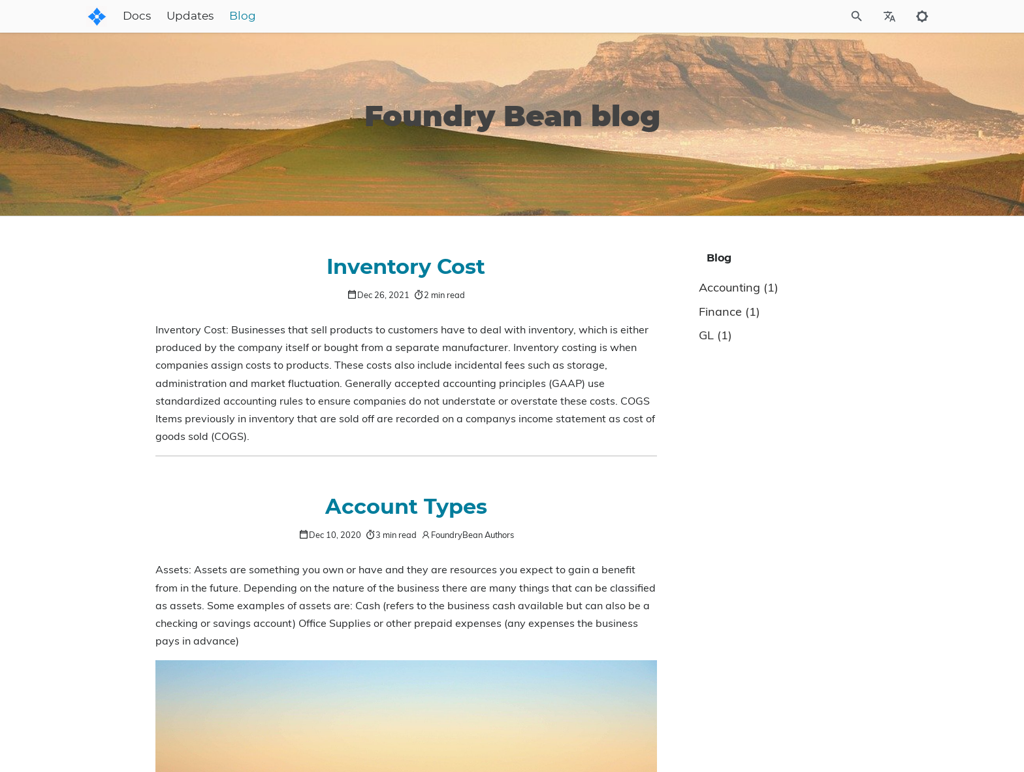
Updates (292, 16)
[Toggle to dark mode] (922, 16)
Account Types (406, 507)
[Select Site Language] (889, 16)
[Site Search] (798, 16)
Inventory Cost (406, 267)
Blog (345, 16)
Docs (239, 16)
